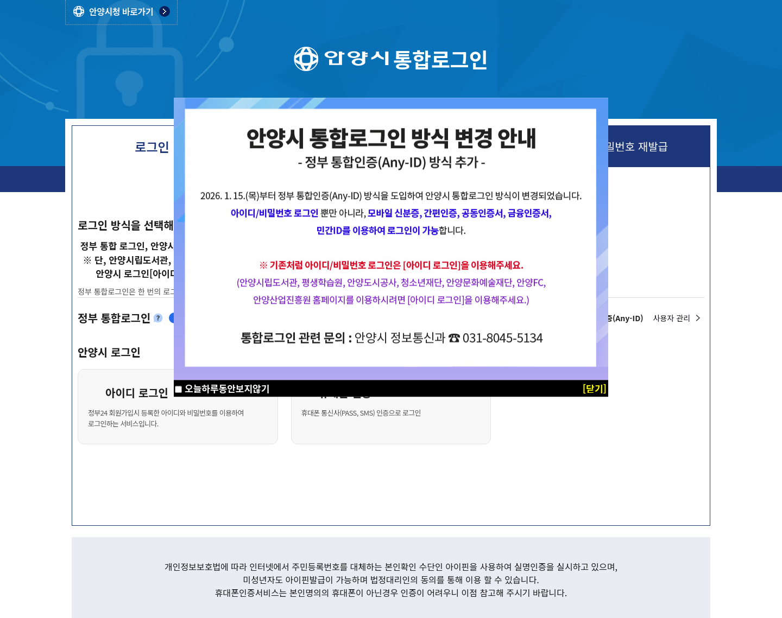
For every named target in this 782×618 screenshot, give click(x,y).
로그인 (152, 146)
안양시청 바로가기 (121, 11)
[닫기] (595, 388)
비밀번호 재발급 (631, 146)
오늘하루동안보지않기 (227, 388)
